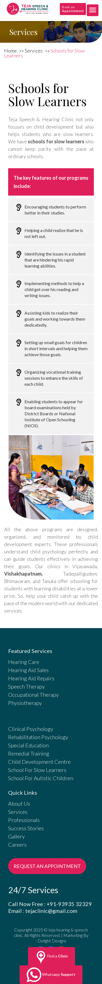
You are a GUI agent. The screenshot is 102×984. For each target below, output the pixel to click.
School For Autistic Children (40, 778)
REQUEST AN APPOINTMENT (47, 866)
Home (11, 51)
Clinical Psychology (30, 729)
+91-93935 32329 (69, 904)
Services (34, 51)
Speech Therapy (26, 686)
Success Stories (26, 828)
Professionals (24, 820)
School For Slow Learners (37, 770)
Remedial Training (28, 753)
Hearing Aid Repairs (31, 678)
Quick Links (22, 792)
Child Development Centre (39, 761)
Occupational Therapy (33, 694)
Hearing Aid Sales (28, 670)
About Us (19, 803)
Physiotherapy (25, 703)
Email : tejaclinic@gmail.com (42, 910)
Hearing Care (23, 661)
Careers (17, 844)
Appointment (73, 11)
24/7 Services (33, 890)
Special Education (28, 745)
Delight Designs (52, 940)
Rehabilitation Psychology (38, 737)
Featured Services (30, 651)
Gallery (16, 836)
